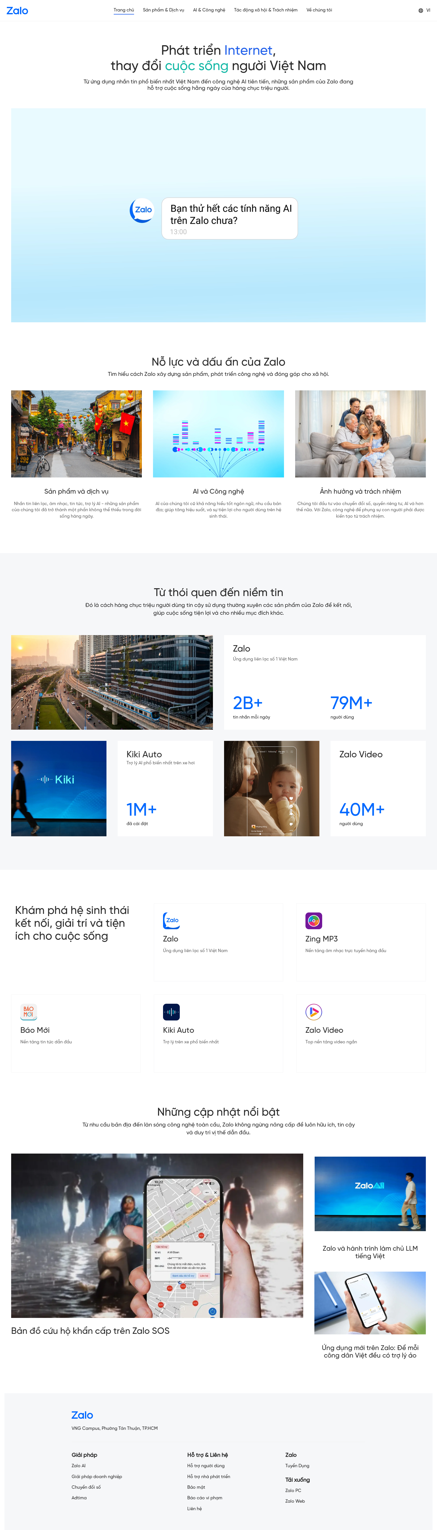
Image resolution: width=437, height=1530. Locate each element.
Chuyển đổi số (86, 1487)
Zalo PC (293, 1490)
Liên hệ (194, 1509)
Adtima (79, 1498)
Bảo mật (196, 1487)
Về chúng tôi (319, 10)
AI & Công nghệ (209, 10)
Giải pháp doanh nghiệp (97, 1476)
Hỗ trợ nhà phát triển (208, 1476)
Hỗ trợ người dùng (206, 1466)
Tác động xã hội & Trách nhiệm (266, 10)
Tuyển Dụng (297, 1466)
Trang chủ (124, 10)
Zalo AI (79, 1466)
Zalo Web (295, 1501)
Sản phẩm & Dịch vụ (163, 10)
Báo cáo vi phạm (204, 1498)
